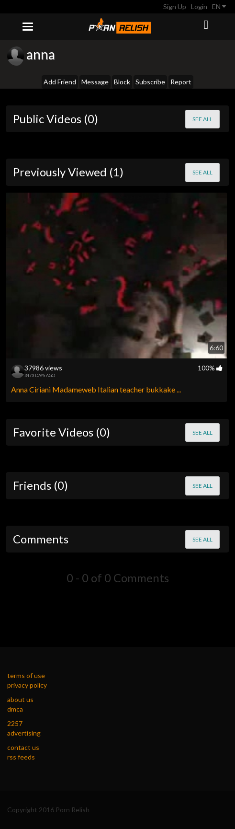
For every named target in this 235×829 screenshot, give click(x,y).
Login (199, 6)
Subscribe (150, 82)
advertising (24, 733)
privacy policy (27, 685)
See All (202, 119)
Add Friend (60, 82)
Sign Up (174, 6)
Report (180, 82)
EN (219, 6)
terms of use (26, 675)
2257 (14, 723)
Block (122, 82)
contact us (23, 747)
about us (20, 699)
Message (95, 82)
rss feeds (21, 757)
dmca (15, 709)
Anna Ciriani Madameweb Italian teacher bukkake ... (96, 389)
